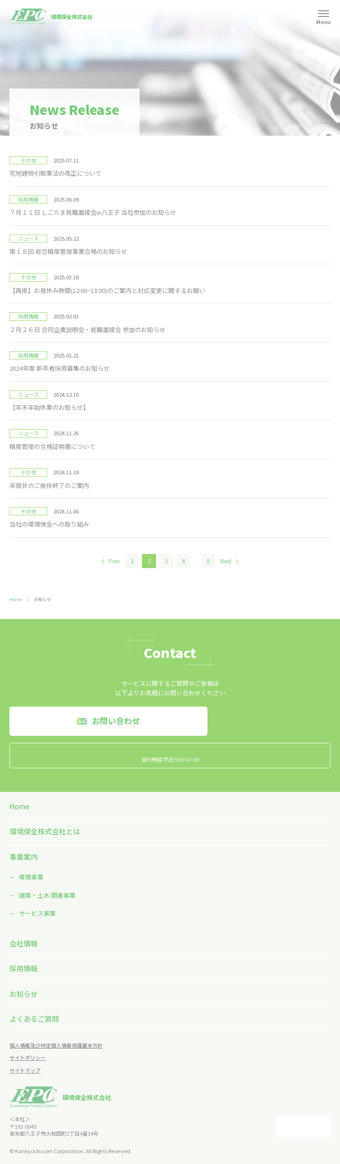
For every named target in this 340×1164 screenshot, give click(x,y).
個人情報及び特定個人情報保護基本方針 (56, 1045)
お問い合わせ (116, 720)
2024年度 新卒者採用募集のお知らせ (59, 368)
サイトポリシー (27, 1057)
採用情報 (23, 968)
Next (226, 561)
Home (15, 599)
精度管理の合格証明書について (52, 446)
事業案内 (23, 857)
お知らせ (23, 994)
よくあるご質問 (34, 1019)
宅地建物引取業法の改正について (55, 173)
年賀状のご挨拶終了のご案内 (49, 485)
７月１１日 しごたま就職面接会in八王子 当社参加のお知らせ (92, 212)
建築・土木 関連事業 (47, 895)
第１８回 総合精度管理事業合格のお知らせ (68, 251)
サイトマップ (25, 1070)
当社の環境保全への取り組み (49, 524)
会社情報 (23, 943)
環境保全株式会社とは (44, 831)
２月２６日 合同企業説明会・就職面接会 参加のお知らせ (87, 329)
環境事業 (31, 876)
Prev (114, 561)
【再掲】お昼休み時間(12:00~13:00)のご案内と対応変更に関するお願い (107, 290)
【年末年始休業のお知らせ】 (49, 407)
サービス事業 (37, 913)
